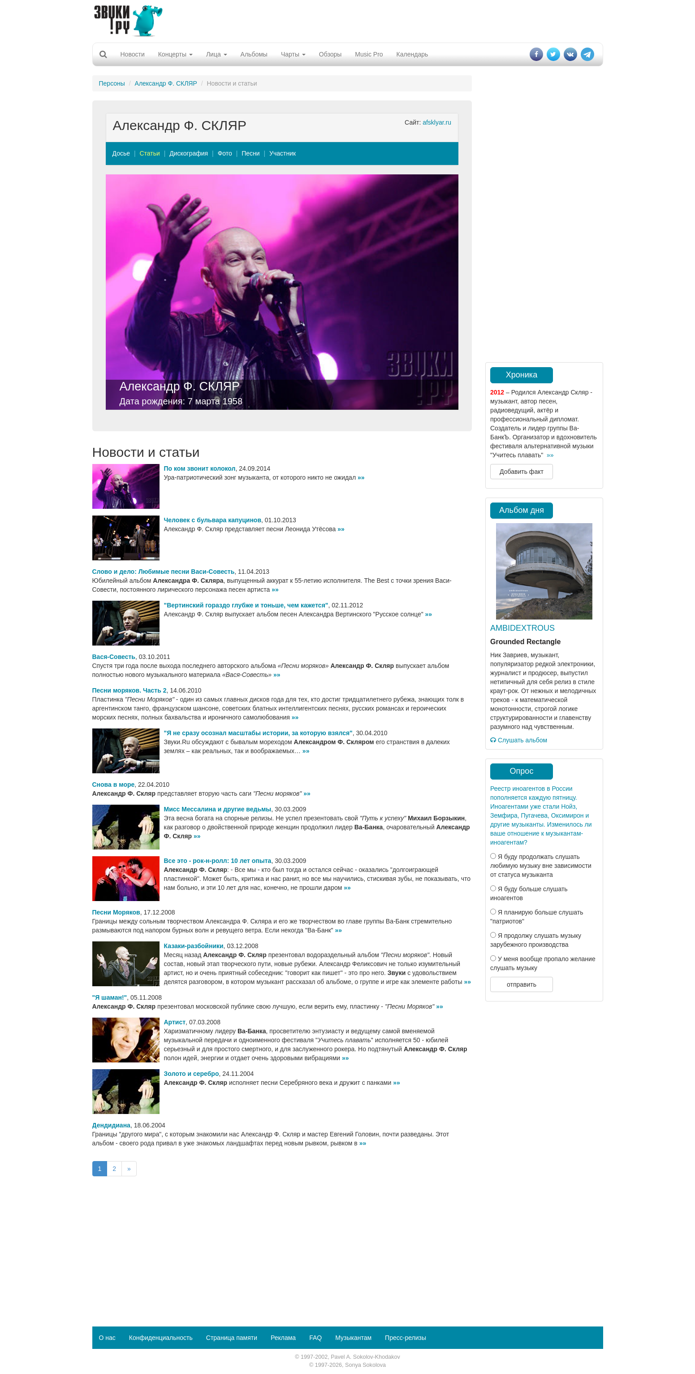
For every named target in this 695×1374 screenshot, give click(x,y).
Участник (282, 153)
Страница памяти (231, 1337)
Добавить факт (522, 471)
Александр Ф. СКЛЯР (166, 83)
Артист (175, 1022)
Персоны (112, 83)
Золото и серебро (191, 1073)
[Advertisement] (348, 20)
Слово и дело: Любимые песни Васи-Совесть (163, 571)
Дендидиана (111, 1125)
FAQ (315, 1337)
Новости (133, 54)
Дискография (188, 153)
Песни (250, 153)
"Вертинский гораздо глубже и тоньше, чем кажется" (246, 605)
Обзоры (330, 54)
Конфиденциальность (161, 1337)
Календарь (412, 54)
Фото (225, 153)
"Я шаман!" (109, 997)
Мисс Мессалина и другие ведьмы (218, 809)
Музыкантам (353, 1337)
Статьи (149, 153)
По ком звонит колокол (200, 468)
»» (361, 477)
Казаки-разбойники (194, 945)
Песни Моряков (116, 912)
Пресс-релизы (405, 1337)
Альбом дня (521, 510)
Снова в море (113, 784)
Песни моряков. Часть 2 (129, 690)
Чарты (293, 54)
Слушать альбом (518, 740)
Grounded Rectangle (525, 642)
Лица (216, 54)
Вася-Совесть (113, 656)
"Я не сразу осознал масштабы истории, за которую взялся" (258, 733)
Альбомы (254, 54)
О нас (107, 1337)
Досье (121, 153)
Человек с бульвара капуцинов (213, 520)
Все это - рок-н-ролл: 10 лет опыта (218, 860)
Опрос (522, 771)
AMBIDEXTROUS (522, 628)
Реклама (283, 1337)
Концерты (175, 54)
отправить (521, 984)
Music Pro (369, 54)
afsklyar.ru (437, 122)
